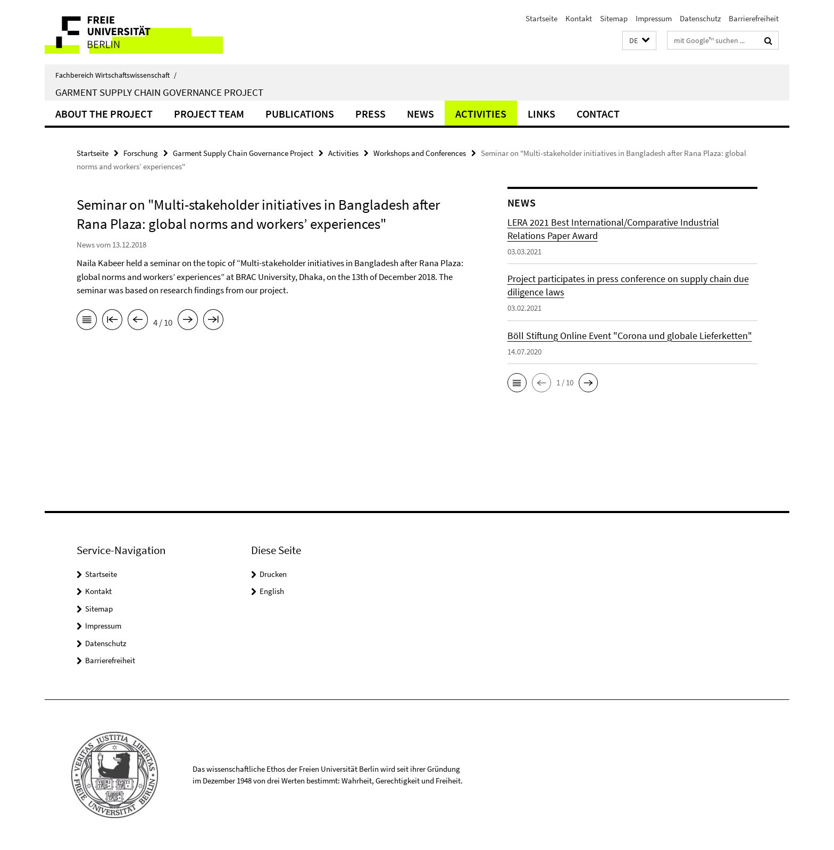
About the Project (104, 113)
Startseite (541, 18)
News (420, 113)
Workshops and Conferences (419, 153)
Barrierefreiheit (754, 18)
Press (370, 113)
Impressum (654, 18)
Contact (598, 113)
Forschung (140, 153)
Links (541, 113)
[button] (639, 41)
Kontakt (578, 18)
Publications (299, 113)
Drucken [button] (273, 574)
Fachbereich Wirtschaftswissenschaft (116, 75)
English (272, 591)
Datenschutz (700, 18)
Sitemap (614, 18)
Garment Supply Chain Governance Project (159, 92)
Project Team (209, 113)
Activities (480, 113)
